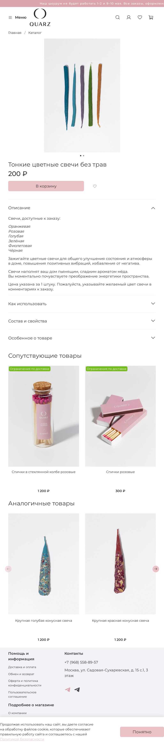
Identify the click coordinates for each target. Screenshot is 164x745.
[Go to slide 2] (83, 155)
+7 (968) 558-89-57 (81, 662)
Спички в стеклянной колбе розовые (44, 472)
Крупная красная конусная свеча (120, 621)
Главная (15, 33)
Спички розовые (120, 472)
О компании (17, 713)
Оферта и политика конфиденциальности (24, 683)
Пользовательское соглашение (22, 694)
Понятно (142, 731)
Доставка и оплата (22, 667)
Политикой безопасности (22, 739)
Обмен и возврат (21, 674)
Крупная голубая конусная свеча (43, 621)
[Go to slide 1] (80, 155)
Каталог (35, 33)
